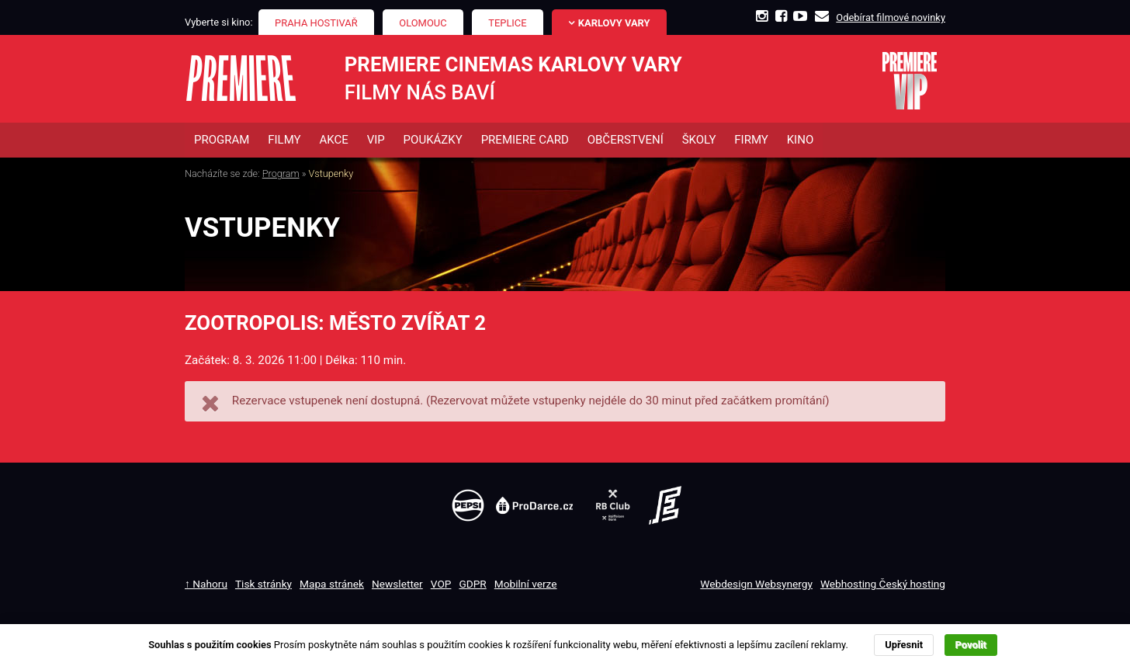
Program (281, 174)
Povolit (970, 644)
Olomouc (422, 23)
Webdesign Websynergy (756, 584)
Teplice (507, 23)
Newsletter (397, 584)
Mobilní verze (525, 584)
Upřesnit (904, 644)
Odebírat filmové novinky (890, 17)
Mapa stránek (332, 584)
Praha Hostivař (316, 23)
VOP (441, 584)
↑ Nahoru (206, 584)
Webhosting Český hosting (882, 584)
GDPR (472, 584)
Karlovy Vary (614, 23)
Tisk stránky (263, 584)
